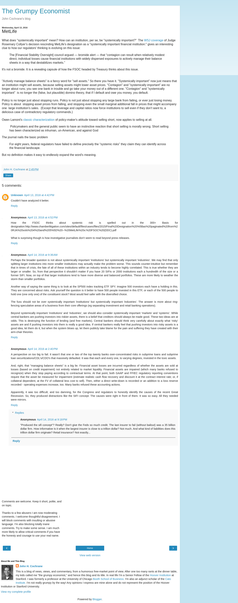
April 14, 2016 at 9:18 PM (52, 419)
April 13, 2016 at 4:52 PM (43, 217)
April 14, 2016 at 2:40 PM (43, 348)
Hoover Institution (160, 575)
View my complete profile (16, 591)
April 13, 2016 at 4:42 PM (39, 195)
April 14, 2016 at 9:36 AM (43, 254)
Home (90, 548)
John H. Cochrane (31, 566)
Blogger (97, 599)
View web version (89, 555)
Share (8, 175)
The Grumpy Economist (36, 11)
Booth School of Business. (108, 578)
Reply (14, 205)
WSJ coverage (153, 40)
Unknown (17, 195)
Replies (19, 412)
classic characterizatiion (39, 119)
